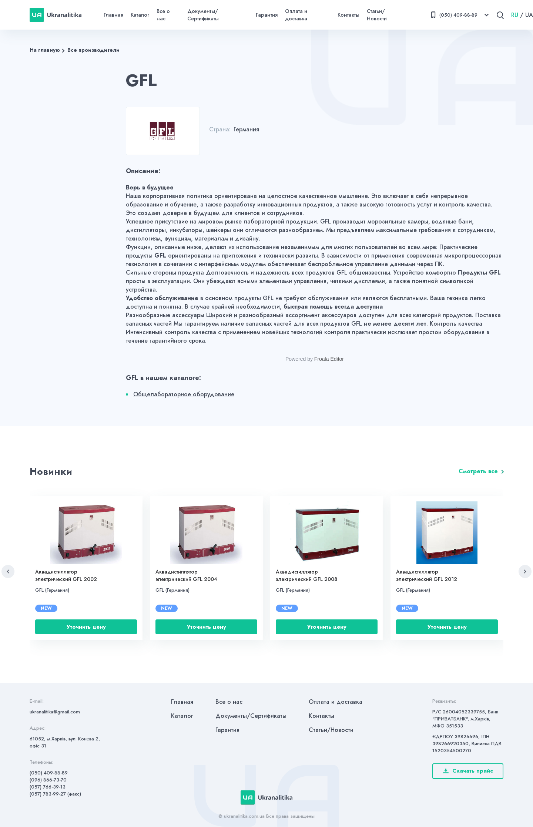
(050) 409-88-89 (49, 772)
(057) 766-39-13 (48, 786)
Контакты (348, 15)
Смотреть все (478, 471)
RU (514, 15)
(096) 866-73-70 (48, 779)
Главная (113, 15)
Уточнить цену (86, 627)
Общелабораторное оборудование (183, 394)
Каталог (140, 15)
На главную (45, 50)
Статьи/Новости (377, 14)
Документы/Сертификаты (203, 14)
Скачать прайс (468, 771)
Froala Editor (329, 359)
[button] (7, 571)
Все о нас (163, 14)
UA (529, 15)
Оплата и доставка (296, 14)
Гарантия (267, 15)
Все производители (93, 50)
